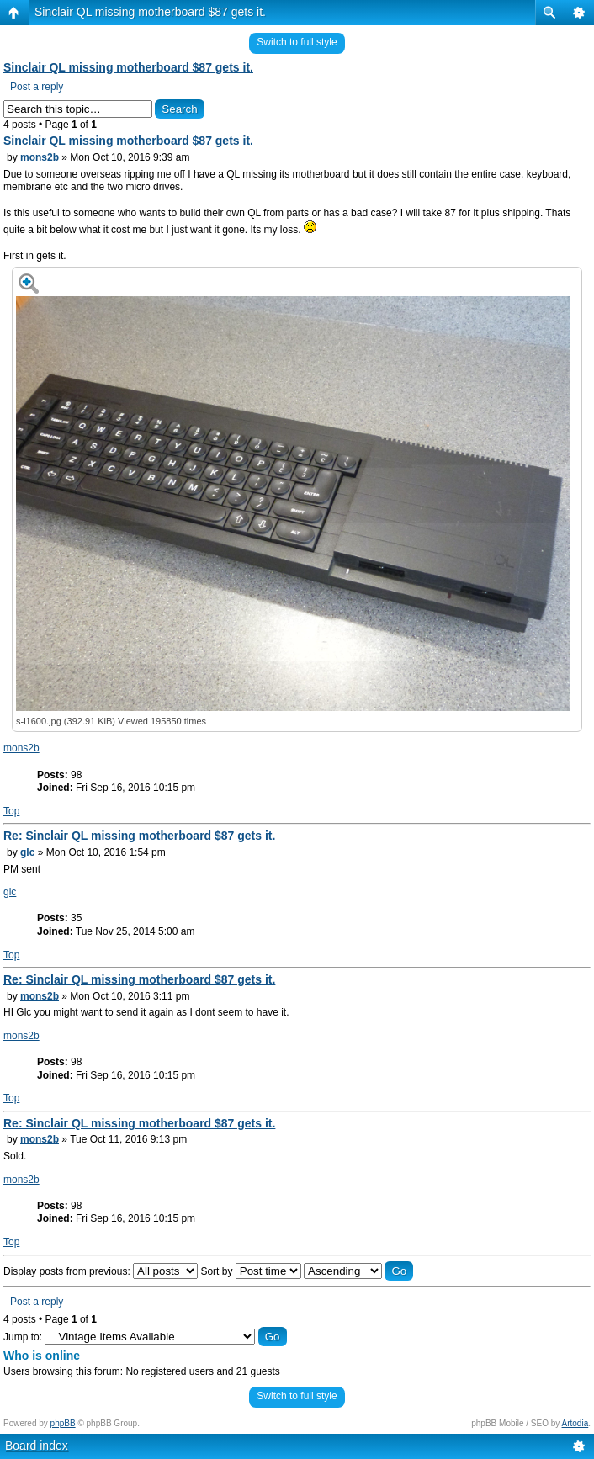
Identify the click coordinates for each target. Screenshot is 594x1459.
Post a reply (36, 87)
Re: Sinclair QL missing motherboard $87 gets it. (139, 835)
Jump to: (22, 1337)
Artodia (575, 1423)
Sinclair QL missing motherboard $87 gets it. (150, 12)
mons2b (39, 157)
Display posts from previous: (100, 1271)
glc (27, 852)
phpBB (63, 1423)
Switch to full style (297, 42)
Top (11, 811)
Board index (36, 1445)
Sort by (250, 1271)
